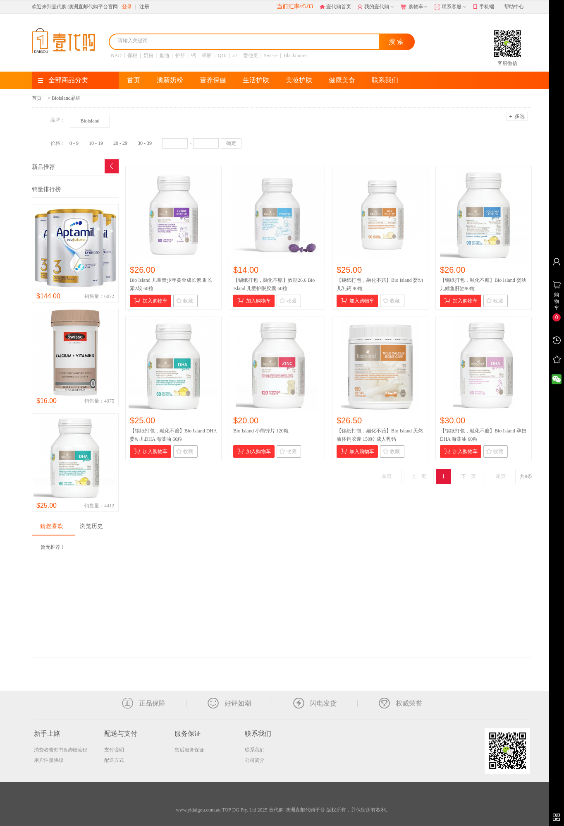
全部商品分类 (63, 80)
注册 (144, 7)
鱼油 (164, 55)
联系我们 (385, 80)
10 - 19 (96, 143)
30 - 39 (145, 143)
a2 (234, 55)
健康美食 (342, 80)
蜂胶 (207, 55)
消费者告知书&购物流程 (60, 750)
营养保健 (213, 80)
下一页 (468, 476)
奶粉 (148, 55)
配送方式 (114, 760)
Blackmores (295, 55)
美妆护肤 (299, 80)
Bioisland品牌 (66, 98)
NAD (116, 55)
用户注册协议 (49, 760)
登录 (127, 7)
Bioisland (89, 121)
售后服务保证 (189, 750)
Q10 (222, 55)
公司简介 (255, 760)
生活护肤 (256, 80)
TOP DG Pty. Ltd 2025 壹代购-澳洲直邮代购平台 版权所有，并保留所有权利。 (306, 810)
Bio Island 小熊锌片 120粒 (261, 431)
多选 (516, 116)
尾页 (501, 476)
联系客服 (451, 7)
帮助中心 (514, 7)
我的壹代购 (376, 7)
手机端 (483, 7)
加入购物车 (150, 301)
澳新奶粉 (170, 80)
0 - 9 (74, 143)
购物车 (415, 7)
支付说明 (114, 750)
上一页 (418, 476)
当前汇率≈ (295, 6)
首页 (133, 80)
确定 (231, 143)
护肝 (180, 55)
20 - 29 (120, 143)
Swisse (270, 55)
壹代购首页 (335, 7)
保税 (132, 55)
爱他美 (250, 55)
